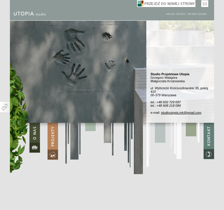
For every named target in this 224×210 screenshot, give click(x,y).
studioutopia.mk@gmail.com (181, 112)
